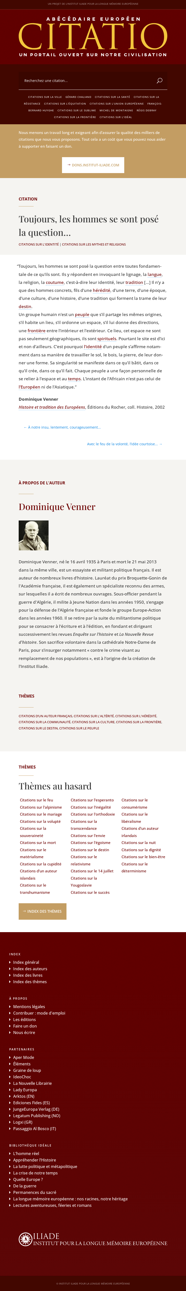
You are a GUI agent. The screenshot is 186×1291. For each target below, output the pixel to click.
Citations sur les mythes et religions (94, 244)
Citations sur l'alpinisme (41, 807)
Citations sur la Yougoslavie (84, 882)
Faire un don (25, 1026)
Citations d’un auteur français (45, 716)
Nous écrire (24, 1032)
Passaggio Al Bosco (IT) (34, 1128)
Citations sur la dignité (141, 849)
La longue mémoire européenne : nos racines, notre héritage (70, 1199)
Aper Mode (23, 1057)
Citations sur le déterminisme (135, 867)
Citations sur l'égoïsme (91, 842)
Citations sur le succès (90, 892)
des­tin (25, 306)
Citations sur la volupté (40, 821)
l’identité (93, 346)
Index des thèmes (44, 911)
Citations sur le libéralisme (135, 818)
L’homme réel (26, 1153)
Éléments (22, 1064)
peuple (82, 314)
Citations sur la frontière (75, 117)
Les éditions (24, 1019)
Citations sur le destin (38, 728)
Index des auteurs (30, 968)
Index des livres (28, 975)
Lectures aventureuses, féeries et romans (52, 1205)
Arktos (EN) (23, 1096)
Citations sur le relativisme (84, 860)
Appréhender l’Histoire (34, 1160)
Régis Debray (147, 110)
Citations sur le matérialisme (33, 853)
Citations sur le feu (36, 799)
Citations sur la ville (45, 97)
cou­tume (55, 282)
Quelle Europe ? (28, 1179)
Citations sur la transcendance (84, 825)
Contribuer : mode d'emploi (39, 1013)
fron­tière (37, 330)
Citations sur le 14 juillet (92, 870)
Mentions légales (29, 1006)
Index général (26, 962)
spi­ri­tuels (106, 338)
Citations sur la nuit (139, 842)
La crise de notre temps (35, 1173)
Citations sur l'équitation (65, 103)
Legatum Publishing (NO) (36, 1115)
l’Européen (29, 387)
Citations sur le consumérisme (135, 803)
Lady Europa (25, 1090)
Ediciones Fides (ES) (31, 1102)
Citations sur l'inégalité (91, 807)
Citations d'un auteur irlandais (140, 832)
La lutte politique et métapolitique (45, 1166)
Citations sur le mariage (41, 814)
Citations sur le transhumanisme (35, 889)
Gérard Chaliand (78, 97)
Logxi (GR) (22, 1122)
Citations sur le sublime (77, 110)
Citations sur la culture (93, 722)
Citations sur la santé (112, 97)
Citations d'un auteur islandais (38, 874)
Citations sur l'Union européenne (117, 103)
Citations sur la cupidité (41, 863)
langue (155, 274)
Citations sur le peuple (79, 728)
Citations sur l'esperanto (92, 799)
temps (74, 379)
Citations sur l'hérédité (135, 716)
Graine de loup (27, 1070)
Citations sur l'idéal (116, 117)
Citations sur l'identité (39, 244)
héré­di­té (101, 290)
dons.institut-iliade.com (95, 165)
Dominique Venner (57, 506)
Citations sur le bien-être (143, 856)
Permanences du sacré (34, 1192)
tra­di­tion (134, 282)
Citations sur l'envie (88, 835)
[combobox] (93, 80)
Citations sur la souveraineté (33, 832)
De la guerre (24, 1186)
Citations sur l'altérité (94, 716)
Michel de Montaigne (116, 110)
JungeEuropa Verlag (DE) (36, 1109)
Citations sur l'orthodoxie (93, 814)
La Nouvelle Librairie (32, 1083)
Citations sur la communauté (44, 722)
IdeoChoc (22, 1077)
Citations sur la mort (38, 842)
